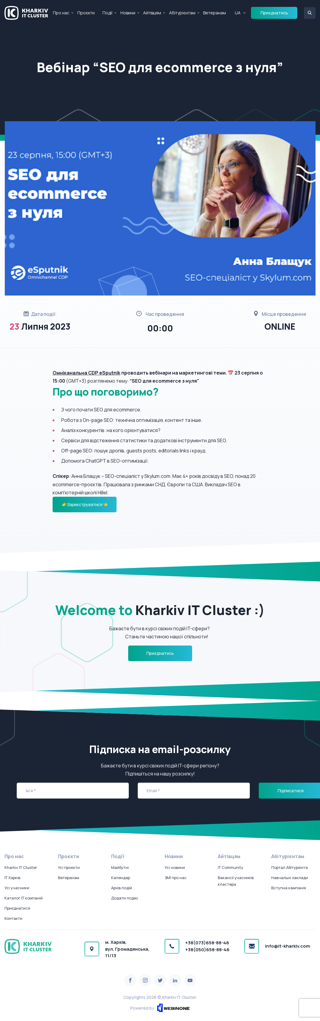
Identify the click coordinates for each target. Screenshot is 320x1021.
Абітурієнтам (182, 13)
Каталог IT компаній (23, 898)
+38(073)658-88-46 (207, 943)
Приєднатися (17, 908)
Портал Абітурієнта (289, 867)
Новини (127, 13)
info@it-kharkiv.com (287, 946)
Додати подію (124, 898)
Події (107, 13)
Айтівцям (152, 13)
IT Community (230, 867)
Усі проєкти (69, 867)
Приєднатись (274, 13)
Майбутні (120, 867)
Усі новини (175, 867)
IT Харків (12, 877)
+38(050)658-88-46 (207, 949)
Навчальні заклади (289, 877)
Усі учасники (16, 887)
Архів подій (121, 887)
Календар (120, 877)
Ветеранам (214, 13)
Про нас (61, 13)
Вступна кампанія (288, 887)
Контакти (13, 918)
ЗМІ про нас (176, 877)
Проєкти (86, 13)
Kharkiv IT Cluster (20, 867)
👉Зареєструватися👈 (84, 504)
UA (238, 13)
